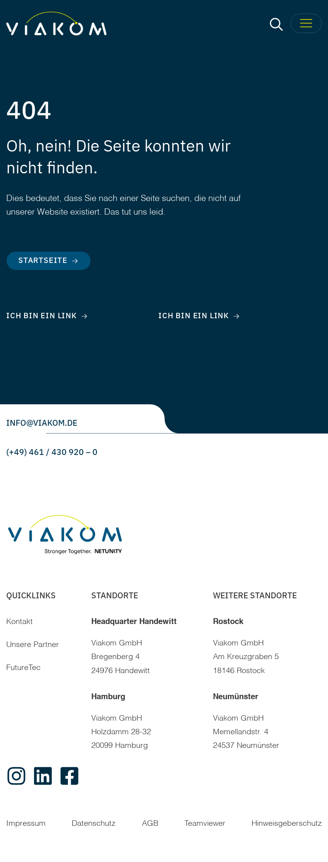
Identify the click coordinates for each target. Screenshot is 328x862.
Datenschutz (93, 824)
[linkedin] (43, 776)
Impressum (26, 824)
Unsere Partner (32, 645)
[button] (276, 23)
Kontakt (19, 622)
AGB (150, 824)
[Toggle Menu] (306, 23)
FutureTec (23, 668)
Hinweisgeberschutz (287, 824)
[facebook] (69, 776)
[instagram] (16, 776)
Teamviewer (204, 824)
